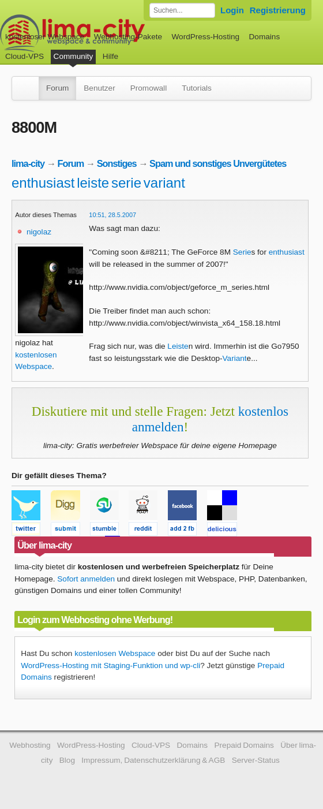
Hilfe (110, 56)
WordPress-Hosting (205, 36)
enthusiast (43, 183)
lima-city (28, 163)
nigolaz (39, 232)
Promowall (148, 88)
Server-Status (256, 760)
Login (232, 10)
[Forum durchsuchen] (182, 10)
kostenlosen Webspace (114, 653)
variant (164, 183)
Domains (264, 36)
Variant (235, 358)
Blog (67, 760)
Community (73, 56)
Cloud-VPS (24, 56)
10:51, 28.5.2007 (112, 214)
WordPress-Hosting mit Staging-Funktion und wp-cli (110, 665)
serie (126, 183)
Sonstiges (117, 163)
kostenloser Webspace (44, 36)
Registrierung (278, 10)
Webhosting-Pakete (128, 36)
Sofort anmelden (86, 579)
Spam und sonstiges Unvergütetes (217, 163)
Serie (242, 252)
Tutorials (197, 88)
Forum (57, 88)
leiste (93, 183)
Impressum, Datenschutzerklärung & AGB (153, 760)
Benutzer (99, 88)
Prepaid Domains (243, 745)
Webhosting (30, 745)
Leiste (177, 346)
